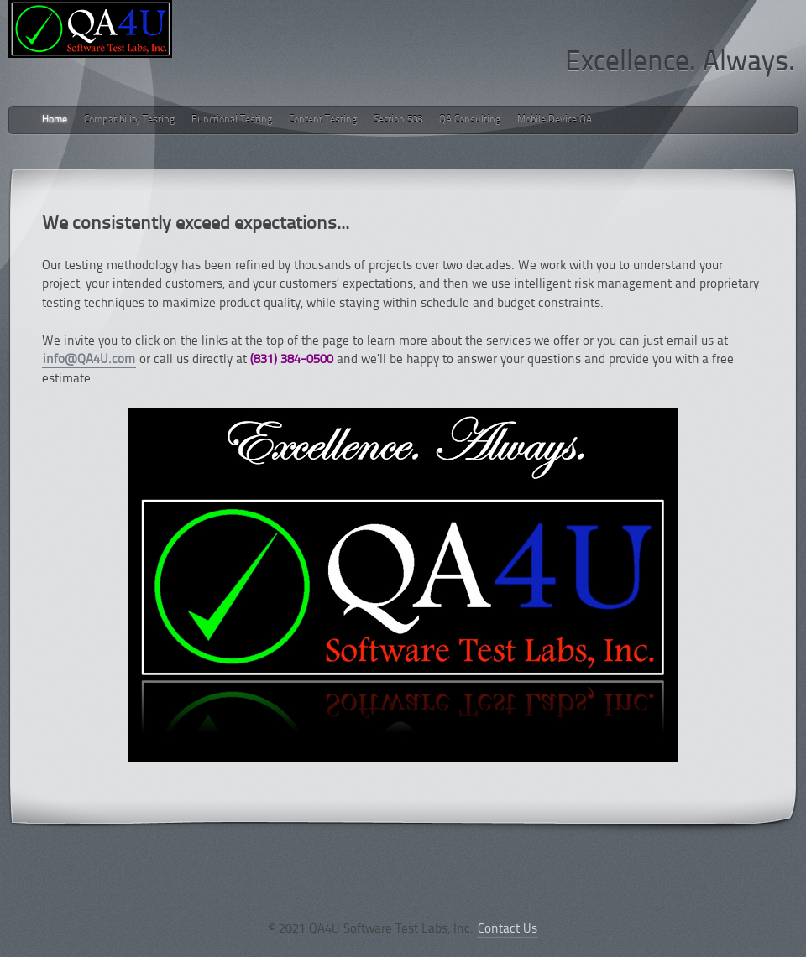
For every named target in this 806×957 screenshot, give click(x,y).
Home (54, 120)
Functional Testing (231, 120)
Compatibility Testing (129, 120)
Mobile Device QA (554, 120)
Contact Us (507, 929)
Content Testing (323, 120)
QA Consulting (469, 120)
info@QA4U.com (89, 360)
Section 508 (398, 120)
